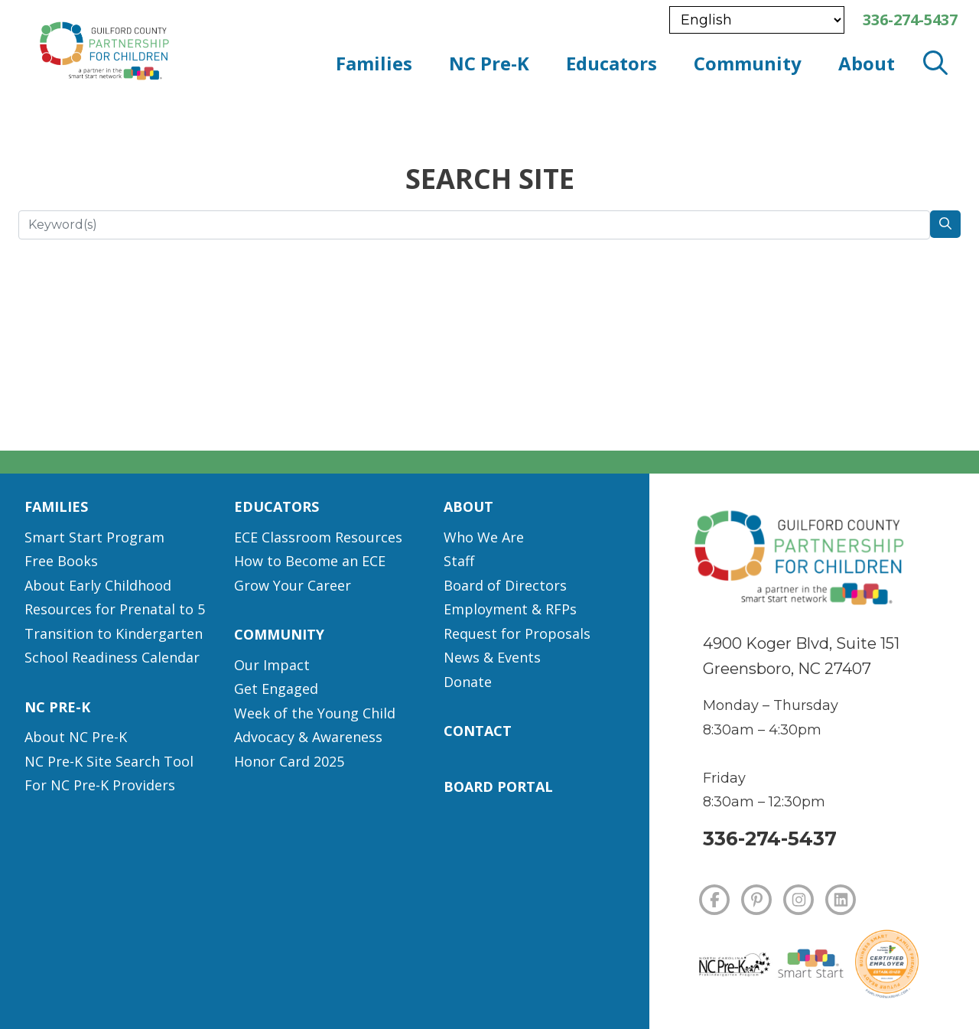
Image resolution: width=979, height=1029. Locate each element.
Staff (459, 561)
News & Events (492, 657)
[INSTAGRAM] (798, 899)
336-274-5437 (770, 838)
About (468, 506)
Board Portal (498, 786)
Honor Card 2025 (289, 761)
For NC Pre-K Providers (99, 785)
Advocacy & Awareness (308, 737)
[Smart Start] (811, 964)
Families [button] (374, 63)
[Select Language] (756, 20)
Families (56, 506)
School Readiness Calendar (112, 657)
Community (279, 634)
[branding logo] (169, 46)
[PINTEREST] (756, 899)
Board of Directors (505, 585)
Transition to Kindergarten (113, 633)
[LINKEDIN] (840, 899)
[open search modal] (935, 63)
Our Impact (272, 665)
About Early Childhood (97, 585)
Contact (478, 730)
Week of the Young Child (314, 713)
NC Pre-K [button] (489, 63)
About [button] (866, 63)
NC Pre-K (57, 707)
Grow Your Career (292, 585)
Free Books (61, 561)
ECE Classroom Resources (318, 537)
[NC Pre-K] (733, 965)
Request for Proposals (517, 633)
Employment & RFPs (510, 609)
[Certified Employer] (887, 964)
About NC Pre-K (75, 737)
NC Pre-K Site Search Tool (109, 761)
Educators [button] (611, 63)
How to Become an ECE (309, 561)
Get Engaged (276, 688)
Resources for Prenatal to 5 (114, 609)
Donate (468, 681)
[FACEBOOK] (714, 899)
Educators (276, 506)
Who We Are (484, 537)
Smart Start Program (94, 537)
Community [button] (748, 63)
